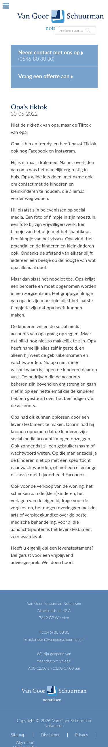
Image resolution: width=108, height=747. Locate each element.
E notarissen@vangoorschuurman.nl (53, 639)
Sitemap (18, 734)
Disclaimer (50, 734)
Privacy (81, 734)
